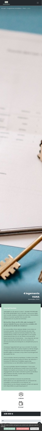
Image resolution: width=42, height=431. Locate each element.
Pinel (24, 8)
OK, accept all (9, 428)
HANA (35, 296)
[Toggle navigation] (37, 2)
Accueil (3, 8)
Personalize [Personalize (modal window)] (34, 428)
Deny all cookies (22, 428)
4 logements (31, 293)
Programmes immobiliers (14, 8)
